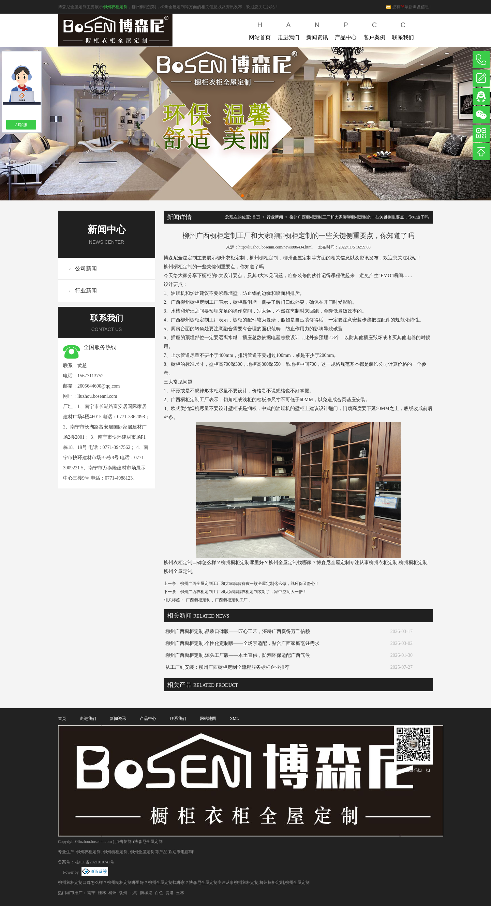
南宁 (91, 892)
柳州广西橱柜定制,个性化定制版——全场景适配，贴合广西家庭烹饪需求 (242, 643)
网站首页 (260, 29)
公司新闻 (86, 268)
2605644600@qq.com (98, 386)
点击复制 (123, 841)
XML (234, 718)
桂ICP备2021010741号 (94, 862)
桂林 (102, 892)
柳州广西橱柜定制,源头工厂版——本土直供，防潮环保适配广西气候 (237, 655)
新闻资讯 (317, 29)
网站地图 (208, 718)
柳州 (112, 892)
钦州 (123, 892)
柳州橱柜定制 (115, 851)
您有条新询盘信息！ (409, 6)
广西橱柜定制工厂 (231, 600)
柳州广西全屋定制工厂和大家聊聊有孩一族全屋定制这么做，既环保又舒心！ (249, 583)
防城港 (146, 892)
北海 (134, 892)
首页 (256, 217)
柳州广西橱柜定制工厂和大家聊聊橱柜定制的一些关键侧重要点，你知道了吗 (359, 217)
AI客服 (21, 124)
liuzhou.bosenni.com (97, 396)
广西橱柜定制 (198, 600)
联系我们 (403, 29)
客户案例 (374, 29)
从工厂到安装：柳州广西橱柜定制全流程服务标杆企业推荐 (227, 667)
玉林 (180, 892)
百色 (159, 892)
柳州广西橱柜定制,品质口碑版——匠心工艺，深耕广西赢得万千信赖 (237, 631)
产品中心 (346, 29)
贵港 (169, 892)
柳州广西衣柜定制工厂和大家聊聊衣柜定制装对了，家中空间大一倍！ (243, 591)
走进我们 (288, 29)
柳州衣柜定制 (115, 6)
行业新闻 (86, 290)
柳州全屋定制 (142, 851)
